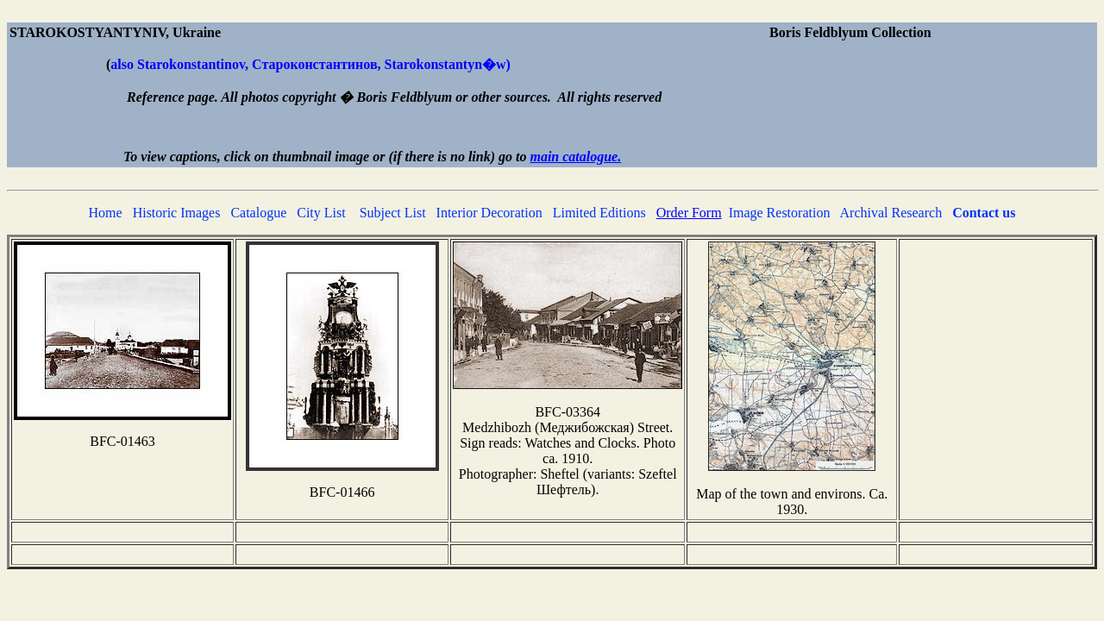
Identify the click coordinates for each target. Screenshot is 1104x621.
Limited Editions (599, 212)
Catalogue (258, 212)
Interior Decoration (489, 212)
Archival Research (891, 212)
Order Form (689, 212)
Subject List (393, 212)
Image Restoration (780, 212)
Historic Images (177, 212)
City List (321, 212)
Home (105, 212)
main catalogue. (575, 156)
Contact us (983, 212)
